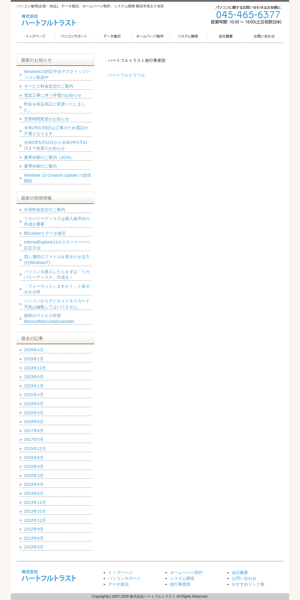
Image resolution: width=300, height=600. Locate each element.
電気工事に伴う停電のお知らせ (52, 95)
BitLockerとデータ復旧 (45, 233)
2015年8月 (34, 457)
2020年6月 (34, 403)
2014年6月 (34, 493)
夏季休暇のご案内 (40, 166)
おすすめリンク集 (248, 584)
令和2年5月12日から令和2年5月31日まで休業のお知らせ (55, 145)
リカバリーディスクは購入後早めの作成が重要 (57, 221)
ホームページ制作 (186, 572)
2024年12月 (35, 368)
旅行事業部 (180, 584)
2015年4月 (34, 466)
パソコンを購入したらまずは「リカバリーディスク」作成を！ (57, 274)
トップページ (120, 572)
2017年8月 (34, 430)
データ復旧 (118, 584)
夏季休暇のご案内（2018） (49, 157)
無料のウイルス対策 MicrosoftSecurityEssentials (49, 318)
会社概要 (240, 572)
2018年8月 (34, 421)
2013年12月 (35, 502)
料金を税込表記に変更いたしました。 (55, 107)
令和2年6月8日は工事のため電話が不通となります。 (56, 130)
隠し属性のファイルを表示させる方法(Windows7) (57, 259)
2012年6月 (34, 538)
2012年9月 (34, 529)
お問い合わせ (244, 578)
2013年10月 (35, 511)
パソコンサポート (124, 578)
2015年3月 (34, 475)
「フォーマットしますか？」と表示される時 (57, 289)
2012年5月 (34, 547)
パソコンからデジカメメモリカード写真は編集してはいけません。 (57, 304)
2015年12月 (35, 448)
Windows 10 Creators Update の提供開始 (57, 178)
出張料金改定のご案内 (44, 209)
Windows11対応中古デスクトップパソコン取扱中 (57, 74)
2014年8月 (34, 484)
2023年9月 (34, 376)
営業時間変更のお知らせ (46, 119)
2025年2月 (34, 359)
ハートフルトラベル (126, 75)
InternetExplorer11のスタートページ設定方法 (57, 245)
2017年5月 (34, 439)
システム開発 (182, 578)
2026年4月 (34, 349)
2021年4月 (34, 394)
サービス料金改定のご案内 (48, 86)
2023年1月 (34, 385)
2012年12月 (35, 520)
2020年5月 (34, 412)
